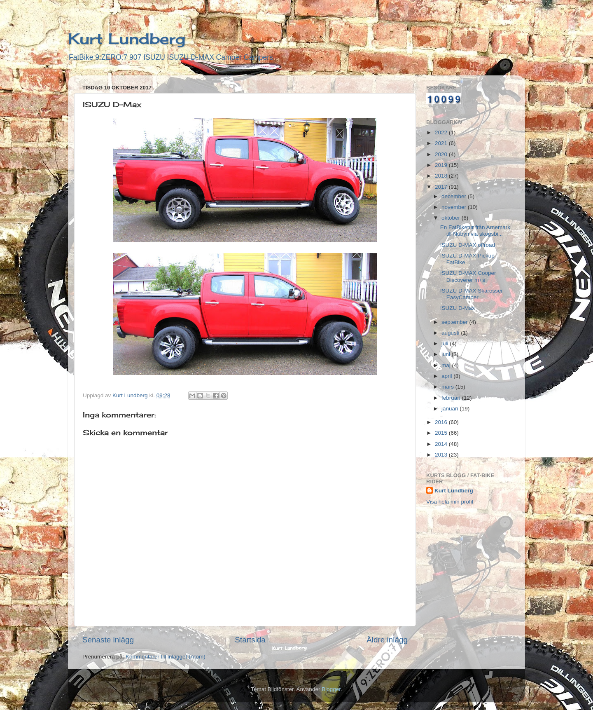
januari (450, 408)
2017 (442, 187)
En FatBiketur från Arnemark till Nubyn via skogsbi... (475, 230)
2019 (442, 165)
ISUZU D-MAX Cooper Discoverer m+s (468, 276)
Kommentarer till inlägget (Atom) (165, 657)
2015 (442, 433)
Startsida (250, 639)
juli (445, 343)
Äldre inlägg (387, 639)
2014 (442, 444)
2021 (442, 143)
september (455, 322)
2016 (442, 422)
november (454, 207)
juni (446, 354)
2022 (442, 132)
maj (446, 365)
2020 (442, 154)
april (447, 376)
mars (448, 387)
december (454, 196)
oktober (451, 218)
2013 (442, 455)
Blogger (331, 689)
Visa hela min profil (449, 502)
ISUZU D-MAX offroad (467, 245)
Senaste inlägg (108, 639)
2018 (442, 176)
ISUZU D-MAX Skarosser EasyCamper (471, 294)
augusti (451, 333)
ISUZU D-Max (457, 308)
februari (451, 398)
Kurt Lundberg (126, 39)
